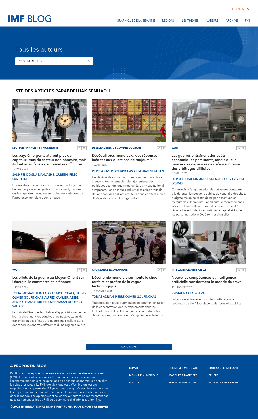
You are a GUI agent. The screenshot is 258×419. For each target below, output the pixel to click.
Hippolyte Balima (185, 179)
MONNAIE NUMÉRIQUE (143, 375)
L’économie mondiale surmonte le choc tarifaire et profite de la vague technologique (124, 281)
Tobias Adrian (23, 293)
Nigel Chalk (65, 293)
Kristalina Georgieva (188, 293)
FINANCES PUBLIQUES (182, 383)
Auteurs (212, 21)
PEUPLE (213, 375)
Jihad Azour (44, 293)
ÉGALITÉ (134, 383)
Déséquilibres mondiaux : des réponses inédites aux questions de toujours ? (124, 158)
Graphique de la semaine (136, 21)
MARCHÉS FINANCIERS (183, 375)
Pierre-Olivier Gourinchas (112, 171)
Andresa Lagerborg (215, 179)
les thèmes (190, 21)
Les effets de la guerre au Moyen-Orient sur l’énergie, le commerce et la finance (48, 280)
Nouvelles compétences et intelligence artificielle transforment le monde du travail (208, 280)
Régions (168, 21)
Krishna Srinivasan (52, 302)
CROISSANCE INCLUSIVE (223, 368)
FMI (247, 21)
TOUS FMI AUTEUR (29, 61)
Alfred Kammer (56, 297)
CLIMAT (133, 368)
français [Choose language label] (239, 9)
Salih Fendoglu (24, 174)
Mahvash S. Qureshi (53, 174)
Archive (232, 21)
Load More (129, 347)
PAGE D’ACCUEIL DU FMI (223, 383)
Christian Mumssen (149, 171)
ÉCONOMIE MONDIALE (183, 368)
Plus (98, 399)
